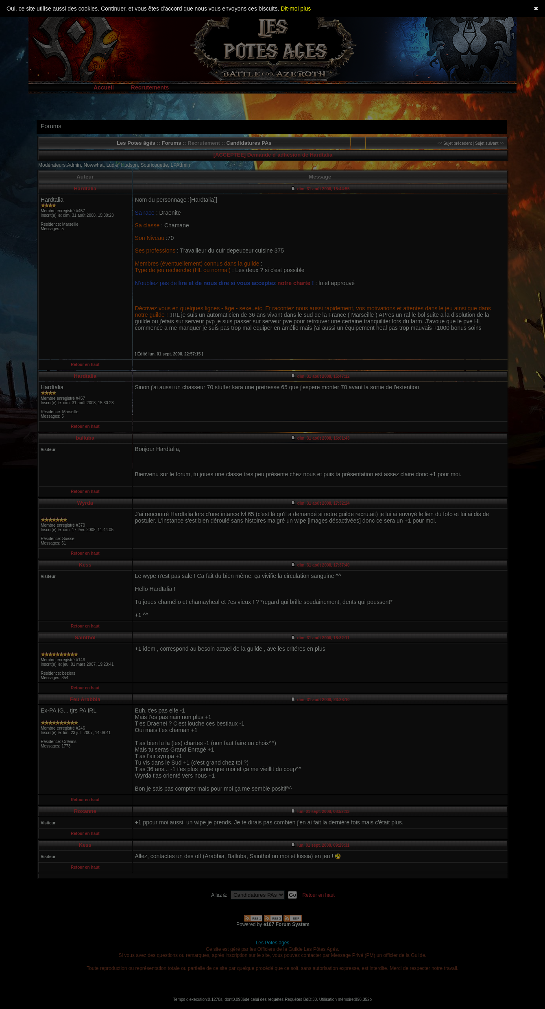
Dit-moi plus (296, 8)
